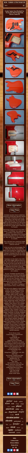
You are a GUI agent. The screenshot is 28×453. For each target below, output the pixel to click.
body (15, 401)
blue (7, 424)
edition (21, 401)
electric (9, 420)
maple (21, 411)
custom (18, 432)
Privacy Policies (14, 442)
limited (7, 427)
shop (22, 418)
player (19, 406)
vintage (17, 403)
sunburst (18, 430)
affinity (22, 409)
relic (23, 421)
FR (16, 447)
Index (14, 438)
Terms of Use (14, 445)
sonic (12, 403)
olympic (22, 403)
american (10, 409)
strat (13, 427)
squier (10, 430)
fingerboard (13, 412)
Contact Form (14, 440)
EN (13, 447)
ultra (6, 412)
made (22, 424)
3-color (12, 414)
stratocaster (12, 417)
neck (17, 414)
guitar (9, 401)
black (7, 403)
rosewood (12, 432)
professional (17, 421)
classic (8, 406)
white (17, 409)
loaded (13, 406)
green (10, 424)
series (18, 427)
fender (16, 423)
